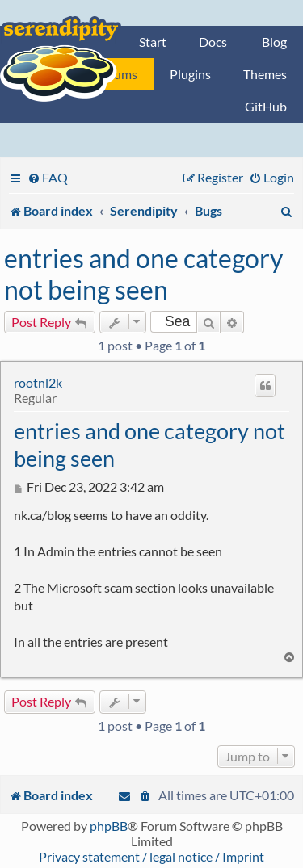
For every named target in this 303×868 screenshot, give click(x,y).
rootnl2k (38, 382)
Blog (274, 41)
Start (152, 41)
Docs (213, 41)
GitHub (266, 106)
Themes (265, 74)
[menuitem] (47, 177)
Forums (116, 74)
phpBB (109, 825)
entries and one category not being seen (143, 273)
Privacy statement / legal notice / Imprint (151, 856)
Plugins (190, 74)
